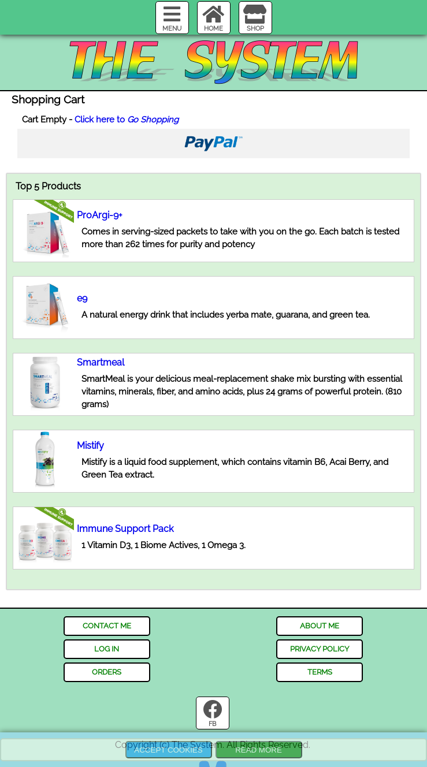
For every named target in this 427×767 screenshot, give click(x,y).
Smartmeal (100, 362)
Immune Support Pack (125, 528)
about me (319, 625)
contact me (107, 625)
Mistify (90, 445)
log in (106, 648)
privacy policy (319, 648)
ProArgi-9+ (99, 215)
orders (106, 671)
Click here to (127, 119)
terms (319, 671)
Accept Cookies (168, 750)
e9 (82, 298)
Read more (258, 750)
